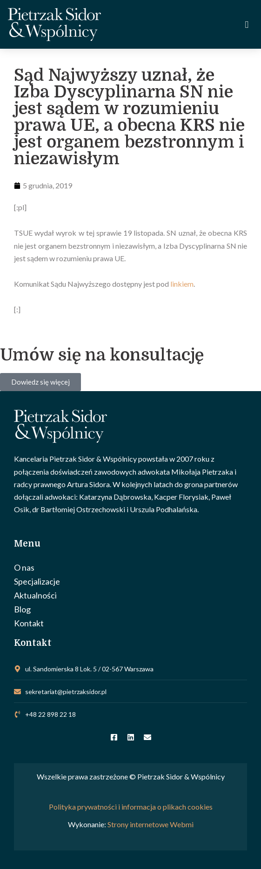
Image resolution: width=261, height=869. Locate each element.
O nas (24, 567)
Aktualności (35, 595)
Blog (22, 609)
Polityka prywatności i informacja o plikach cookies (131, 806)
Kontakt (29, 623)
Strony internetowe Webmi (150, 824)
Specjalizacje (37, 581)
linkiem (182, 283)
